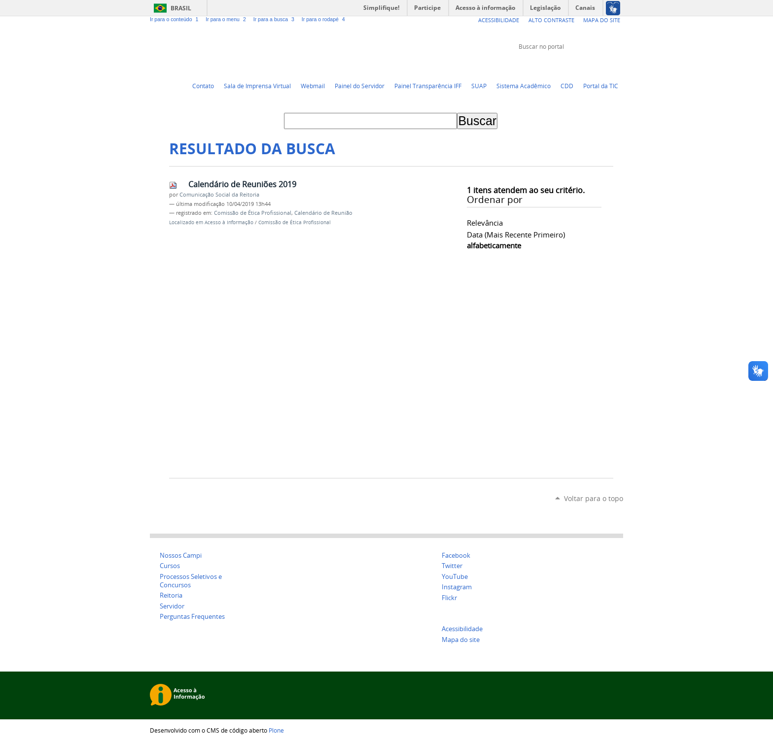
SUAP (479, 86)
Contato (203, 86)
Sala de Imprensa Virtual (257, 86)
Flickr (606, 65)
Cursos (170, 566)
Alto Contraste (551, 20)
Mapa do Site (601, 20)
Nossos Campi (181, 555)
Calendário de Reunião (323, 212)
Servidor (172, 606)
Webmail (313, 86)
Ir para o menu (227, 19)
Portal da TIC (600, 86)
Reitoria (171, 595)
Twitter (569, 65)
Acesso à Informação (229, 222)
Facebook (593, 65)
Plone (276, 730)
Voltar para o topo (593, 498)
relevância (485, 223)
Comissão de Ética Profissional (252, 212)
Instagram (618, 65)
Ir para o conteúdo (176, 19)
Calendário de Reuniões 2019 (242, 184)
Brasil (181, 8)
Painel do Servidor (360, 86)
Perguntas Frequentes (192, 616)
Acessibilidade (498, 20)
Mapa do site (461, 640)
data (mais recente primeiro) (516, 234)
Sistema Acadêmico (523, 86)
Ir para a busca (275, 19)
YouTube (581, 65)
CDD (567, 86)
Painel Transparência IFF (427, 86)
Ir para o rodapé (324, 19)
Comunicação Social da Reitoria (219, 194)
